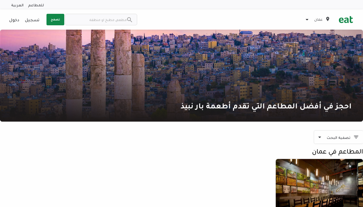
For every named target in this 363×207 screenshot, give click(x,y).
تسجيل (32, 19)
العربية (17, 4)
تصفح (55, 19)
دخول (14, 19)
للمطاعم (36, 4)
